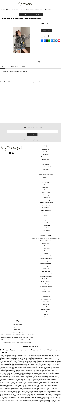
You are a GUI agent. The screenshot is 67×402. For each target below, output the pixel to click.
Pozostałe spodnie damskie (50, 255)
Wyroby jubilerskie (50, 308)
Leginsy (50, 211)
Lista (34, 14)
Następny (41, 14)
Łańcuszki (50, 214)
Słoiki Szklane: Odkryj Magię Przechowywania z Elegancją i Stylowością (18, 333)
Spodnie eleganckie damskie (50, 270)
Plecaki (50, 242)
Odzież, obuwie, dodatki (50, 232)
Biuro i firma (50, 148)
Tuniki (50, 303)
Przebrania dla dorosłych (50, 260)
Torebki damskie (50, 300)
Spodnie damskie (50, 267)
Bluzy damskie (50, 166)
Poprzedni (26, 14)
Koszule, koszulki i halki (50, 206)
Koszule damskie (50, 204)
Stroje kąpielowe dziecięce (50, 283)
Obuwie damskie (50, 222)
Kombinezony (50, 191)
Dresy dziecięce (50, 178)
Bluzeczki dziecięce (50, 161)
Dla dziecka (50, 173)
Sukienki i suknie (50, 288)
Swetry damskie (50, 290)
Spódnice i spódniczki (50, 278)
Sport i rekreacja (50, 275)
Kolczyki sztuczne (50, 189)
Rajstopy (50, 262)
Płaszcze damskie (50, 244)
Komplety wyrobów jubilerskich (50, 199)
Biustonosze (50, 150)
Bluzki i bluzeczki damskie (50, 163)
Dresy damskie (50, 176)
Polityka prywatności (18, 321)
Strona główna (4, 9)
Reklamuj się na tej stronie (18, 328)
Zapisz (60, 130)
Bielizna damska (50, 145)
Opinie (24, 66)
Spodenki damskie (50, 265)
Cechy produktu (13, 66)
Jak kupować (18, 326)
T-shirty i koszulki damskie (50, 295)
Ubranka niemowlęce (50, 305)
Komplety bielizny (50, 194)
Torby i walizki (50, 298)
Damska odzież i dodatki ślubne (50, 171)
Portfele (50, 250)
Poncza (50, 247)
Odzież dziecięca (50, 227)
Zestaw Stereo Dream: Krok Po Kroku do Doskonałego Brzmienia (18, 338)
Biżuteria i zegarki (50, 156)
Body (50, 168)
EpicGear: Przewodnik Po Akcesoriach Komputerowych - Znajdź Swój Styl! (18, 331)
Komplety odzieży (50, 196)
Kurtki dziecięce (50, 209)
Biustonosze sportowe (50, 153)
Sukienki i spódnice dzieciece (50, 285)
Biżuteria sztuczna (50, 158)
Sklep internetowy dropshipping (33, 136)
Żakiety (50, 313)
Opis (4, 66)
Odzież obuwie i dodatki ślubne (50, 229)
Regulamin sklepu (18, 323)
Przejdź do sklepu (49, 30)
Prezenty (50, 257)
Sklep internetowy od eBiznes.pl (33, 342)
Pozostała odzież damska (50, 252)
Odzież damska (50, 224)
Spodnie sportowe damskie (50, 272)
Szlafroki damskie (50, 293)
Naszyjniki (50, 219)
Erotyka (50, 181)
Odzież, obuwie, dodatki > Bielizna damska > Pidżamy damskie (50, 234)
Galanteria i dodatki (50, 183)
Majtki (50, 217)
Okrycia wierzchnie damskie (14, 9)
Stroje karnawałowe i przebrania (50, 280)
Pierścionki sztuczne (50, 239)
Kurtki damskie (23, 9)
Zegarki (50, 311)
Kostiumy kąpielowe (50, 201)
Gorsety (50, 186)
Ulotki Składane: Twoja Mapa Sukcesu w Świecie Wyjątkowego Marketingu (18, 336)
